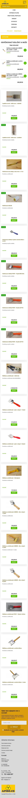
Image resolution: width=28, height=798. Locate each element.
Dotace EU (14, 21)
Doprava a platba (14, 12)
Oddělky (14, 18)
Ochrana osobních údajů (6, 750)
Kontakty (14, 27)
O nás (14, 10)
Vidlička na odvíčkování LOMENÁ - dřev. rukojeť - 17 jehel (14, 49)
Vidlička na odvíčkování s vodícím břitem (14, 61)
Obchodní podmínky (5, 745)
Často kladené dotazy (6, 743)
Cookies (3, 752)
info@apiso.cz (7, 779)
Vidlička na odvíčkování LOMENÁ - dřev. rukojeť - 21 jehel (14, 74)
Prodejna (14, 24)
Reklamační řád (4, 748)
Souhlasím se (13, 730)
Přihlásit (10, 31)
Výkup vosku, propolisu (14, 15)
